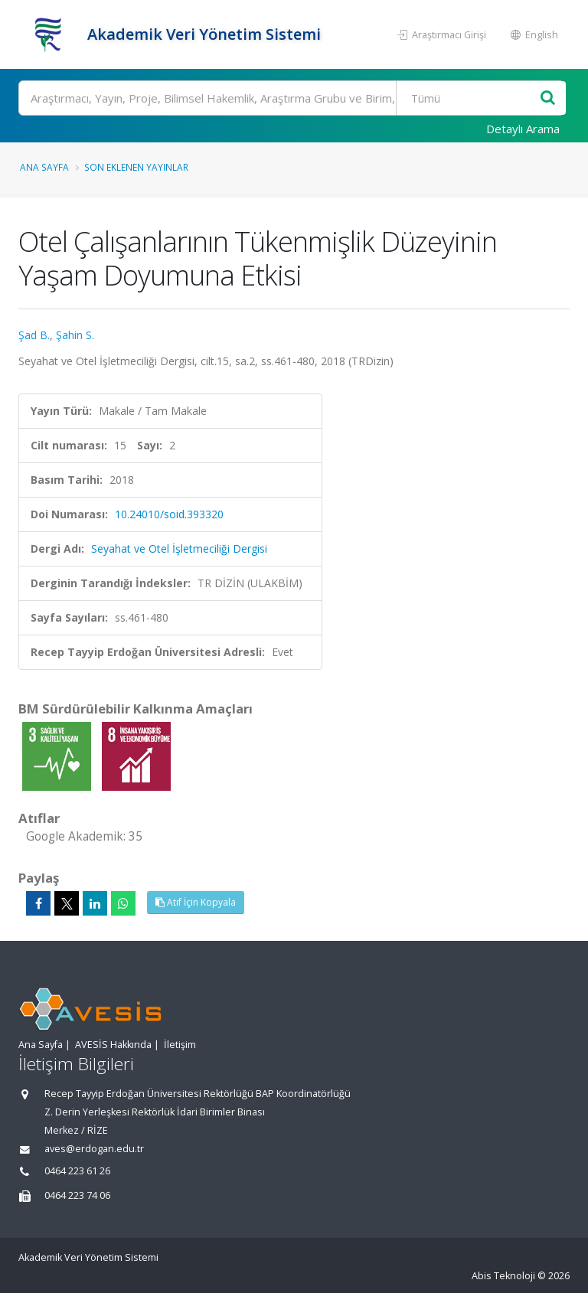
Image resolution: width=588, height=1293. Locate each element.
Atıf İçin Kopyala (195, 902)
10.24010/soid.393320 (169, 514)
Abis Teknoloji (503, 1275)
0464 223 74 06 (77, 1195)
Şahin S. (75, 335)
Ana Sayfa (44, 167)
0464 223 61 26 (77, 1170)
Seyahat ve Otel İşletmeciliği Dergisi (179, 548)
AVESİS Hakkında (113, 1044)
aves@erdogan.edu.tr (94, 1148)
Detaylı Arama (523, 128)
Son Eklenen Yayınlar (136, 167)
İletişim (180, 1044)
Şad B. (34, 335)
